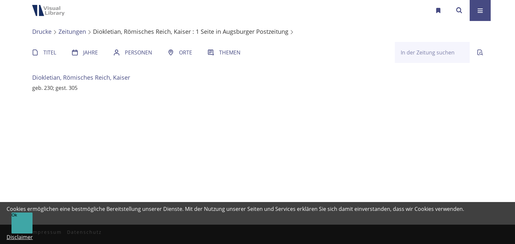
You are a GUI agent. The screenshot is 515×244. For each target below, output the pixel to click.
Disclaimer (20, 237)
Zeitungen (72, 31)
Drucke (42, 31)
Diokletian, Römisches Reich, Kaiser (81, 77)
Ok (14, 215)
